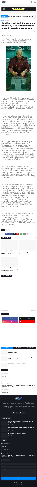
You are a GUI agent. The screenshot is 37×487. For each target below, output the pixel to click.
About (18, 485)
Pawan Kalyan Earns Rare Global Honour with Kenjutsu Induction (27, 251)
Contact (23, 485)
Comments (30, 347)
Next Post (33, 310)
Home (2, 20)
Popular (7, 347)
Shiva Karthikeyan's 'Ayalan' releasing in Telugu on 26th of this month (21, 357)
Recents (18, 347)
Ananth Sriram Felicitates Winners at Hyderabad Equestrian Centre (7, 252)
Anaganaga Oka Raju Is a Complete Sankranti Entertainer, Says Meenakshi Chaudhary (9, 269)
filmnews (7, 20)
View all (34, 237)
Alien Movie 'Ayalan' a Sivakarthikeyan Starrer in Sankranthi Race (20, 16)
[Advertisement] (18, 335)
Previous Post (5, 310)
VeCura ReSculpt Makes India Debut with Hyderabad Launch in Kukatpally (18, 391)
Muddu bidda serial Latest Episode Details (18, 363)
